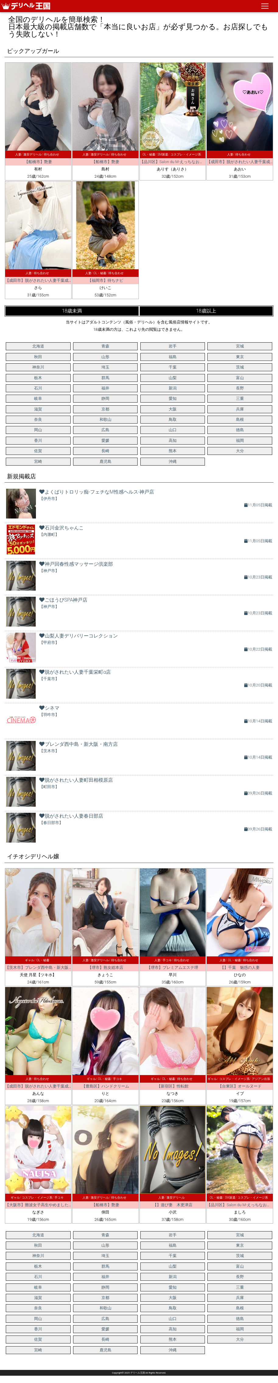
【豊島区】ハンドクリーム (105, 1086)
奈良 (38, 419)
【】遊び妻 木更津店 (172, 1205)
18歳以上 (206, 311)
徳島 (240, 430)
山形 (105, 356)
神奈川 (38, 367)
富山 (240, 377)
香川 (38, 440)
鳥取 (173, 419)
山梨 (173, 377)
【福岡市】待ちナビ (105, 280)
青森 (105, 346)
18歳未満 (72, 311)
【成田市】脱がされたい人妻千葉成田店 (40, 280)
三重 (240, 398)
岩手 (173, 346)
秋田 (38, 356)
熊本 (173, 451)
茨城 (240, 367)
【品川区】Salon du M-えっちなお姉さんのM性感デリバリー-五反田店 (201, 161)
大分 (240, 451)
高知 (173, 440)
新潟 (173, 388)
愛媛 (105, 440)
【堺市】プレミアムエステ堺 (172, 967)
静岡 (105, 398)
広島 (105, 430)
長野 (240, 388)
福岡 (240, 440)
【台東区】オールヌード (240, 1086)
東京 (240, 356)
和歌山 (105, 419)
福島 (173, 356)
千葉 (173, 367)
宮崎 (38, 461)
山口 (173, 430)
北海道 (38, 346)
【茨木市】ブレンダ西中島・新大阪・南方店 (44, 967)
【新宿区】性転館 (172, 1086)
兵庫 (240, 409)
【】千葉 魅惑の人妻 (240, 967)
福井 (105, 388)
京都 (105, 409)
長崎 (105, 451)
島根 (240, 419)
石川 (38, 388)
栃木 (38, 377)
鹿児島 (105, 461)
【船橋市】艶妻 (38, 161)
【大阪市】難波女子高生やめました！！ (40, 1205)
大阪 (173, 409)
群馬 (105, 377)
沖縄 (173, 461)
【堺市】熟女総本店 (105, 967)
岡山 (38, 430)
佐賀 (38, 451)
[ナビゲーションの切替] (265, 6)
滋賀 (38, 409)
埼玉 (105, 367)
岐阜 (38, 398)
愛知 (173, 398)
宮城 (240, 346)
